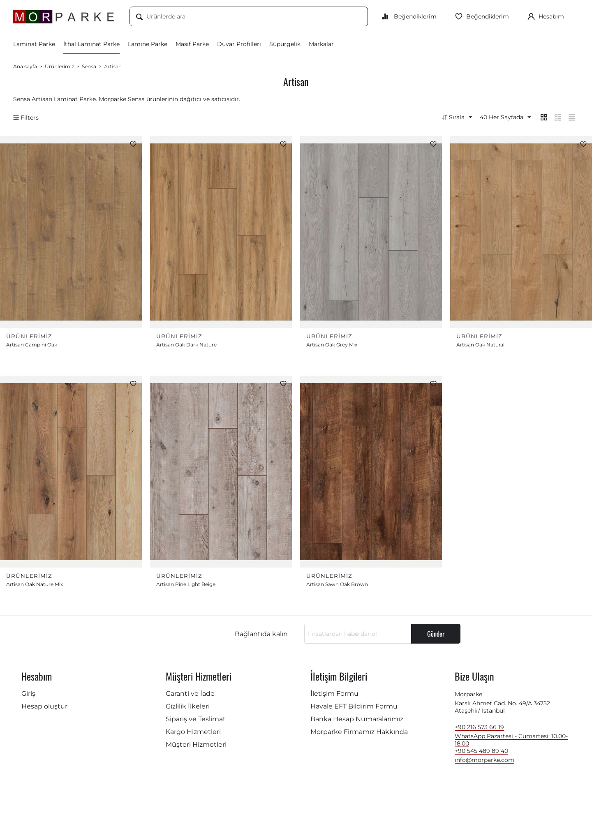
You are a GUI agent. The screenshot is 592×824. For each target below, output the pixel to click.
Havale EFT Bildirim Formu (354, 709)
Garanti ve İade (190, 696)
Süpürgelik (285, 44)
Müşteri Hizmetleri (196, 747)
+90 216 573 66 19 (479, 729)
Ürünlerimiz (59, 66)
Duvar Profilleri (239, 44)
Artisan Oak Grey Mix (331, 346)
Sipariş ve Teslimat (196, 721)
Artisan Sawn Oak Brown (337, 587)
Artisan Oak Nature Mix (34, 587)
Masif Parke (192, 44)
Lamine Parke (147, 44)
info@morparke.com (484, 762)
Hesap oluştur (44, 709)
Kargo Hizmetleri (193, 734)
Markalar (321, 44)
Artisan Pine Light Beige (185, 587)
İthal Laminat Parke (91, 44)
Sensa (89, 66)
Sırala (450, 117)
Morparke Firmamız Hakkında (359, 734)
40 (499, 117)
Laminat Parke (34, 44)
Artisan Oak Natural (480, 346)
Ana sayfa (25, 66)
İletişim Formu (334, 696)
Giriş (28, 696)
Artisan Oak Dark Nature (186, 346)
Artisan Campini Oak (31, 346)
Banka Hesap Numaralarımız (356, 721)
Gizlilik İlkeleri (188, 709)
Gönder (435, 636)
